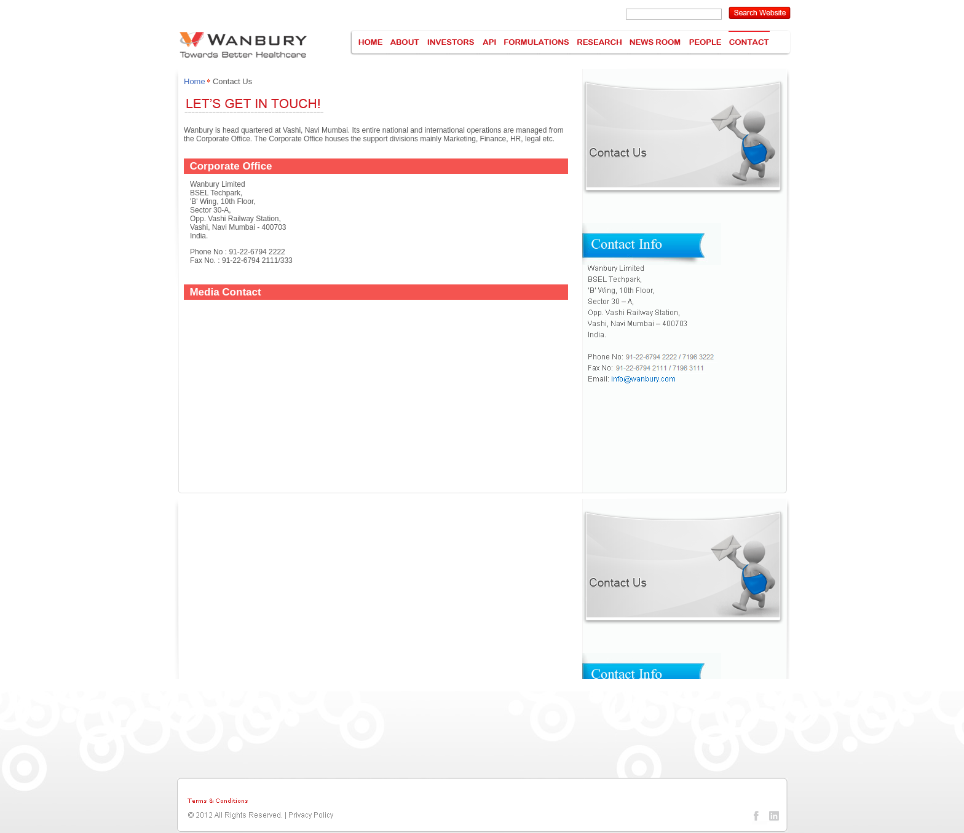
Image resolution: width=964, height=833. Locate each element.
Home (194, 81)
